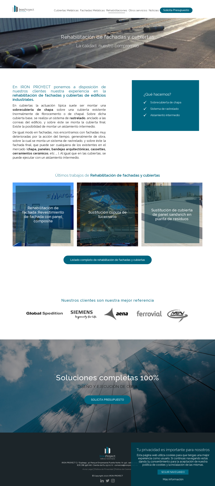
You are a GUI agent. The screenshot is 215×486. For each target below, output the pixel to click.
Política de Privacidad (103, 469)
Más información (173, 479)
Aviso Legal (87, 469)
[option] (107, 43)
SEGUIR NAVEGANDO (173, 472)
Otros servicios (138, 10)
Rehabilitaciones (116, 10)
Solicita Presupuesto (176, 10)
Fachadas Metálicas (92, 10)
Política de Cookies (123, 469)
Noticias (154, 10)
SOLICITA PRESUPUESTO (107, 399)
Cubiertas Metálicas (66, 10)
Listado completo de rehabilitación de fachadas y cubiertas (107, 259)
